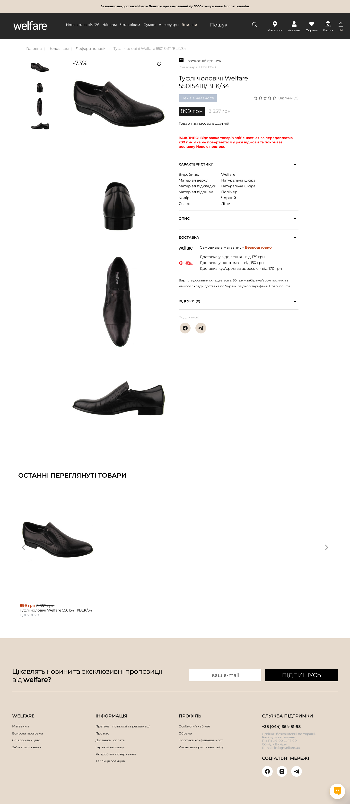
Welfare (228, 174)
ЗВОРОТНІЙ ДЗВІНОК (204, 60)
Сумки (149, 24)
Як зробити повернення (116, 754)
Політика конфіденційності (201, 740)
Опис (184, 219)
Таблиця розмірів (110, 761)
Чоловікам (130, 24)
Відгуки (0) (288, 98)
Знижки (189, 24)
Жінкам (110, 24)
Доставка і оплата (110, 740)
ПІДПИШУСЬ (301, 675)
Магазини (20, 726)
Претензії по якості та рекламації (123, 726)
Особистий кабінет (194, 726)
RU (341, 23)
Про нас (102, 733)
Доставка (189, 238)
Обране (185, 733)
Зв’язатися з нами (27, 747)
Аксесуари (169, 24)
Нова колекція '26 (82, 24)
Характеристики (196, 164)
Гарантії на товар (110, 747)
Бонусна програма (27, 733)
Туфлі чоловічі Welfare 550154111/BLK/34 (150, 48)
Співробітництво (26, 740)
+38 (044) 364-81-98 (281, 726)
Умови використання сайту (201, 747)
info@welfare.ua (287, 748)
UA (341, 30)
